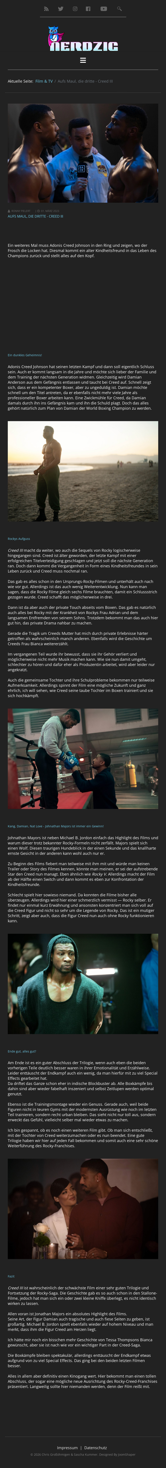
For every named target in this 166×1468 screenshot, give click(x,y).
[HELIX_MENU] (83, 60)
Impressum (67, 1447)
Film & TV (44, 81)
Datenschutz (95, 1447)
